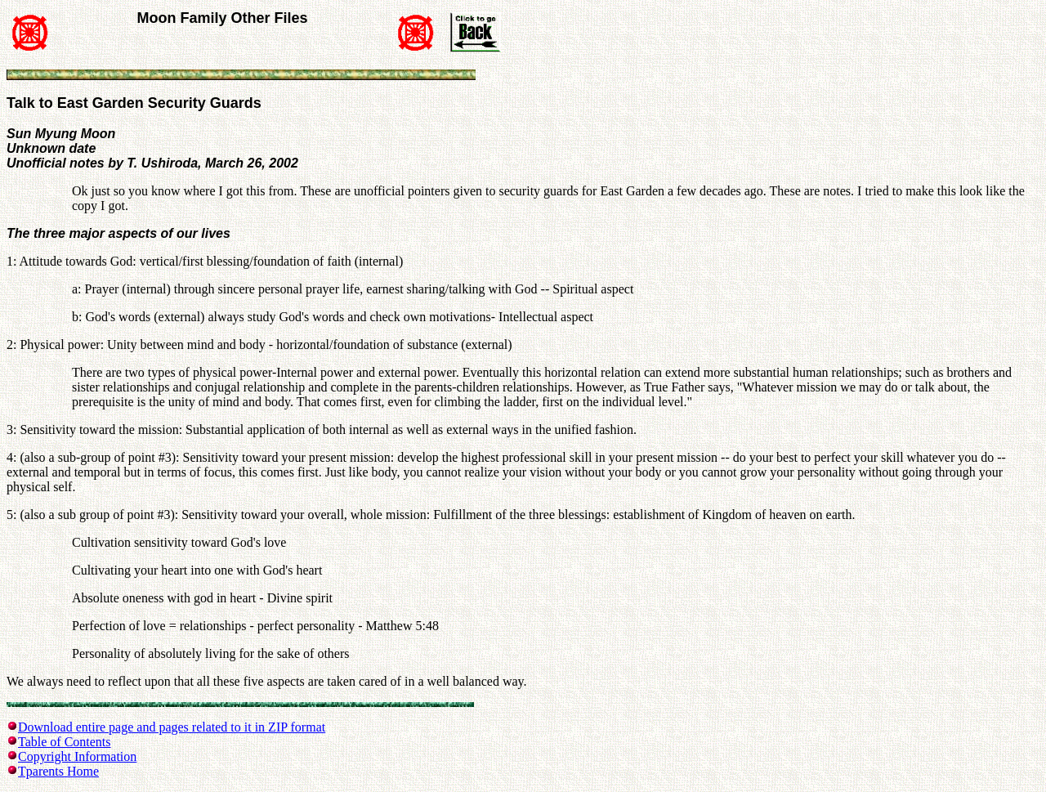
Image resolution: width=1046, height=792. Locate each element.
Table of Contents (64, 742)
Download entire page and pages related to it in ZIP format (171, 727)
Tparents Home (58, 771)
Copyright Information (77, 756)
